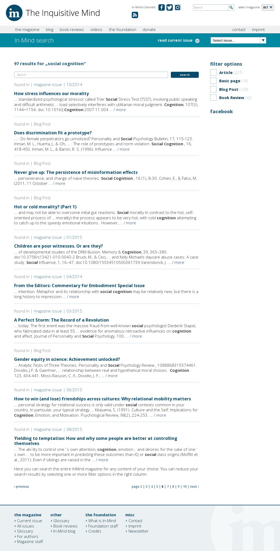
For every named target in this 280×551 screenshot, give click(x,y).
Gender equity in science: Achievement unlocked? (67, 359)
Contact (135, 520)
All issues (25, 525)
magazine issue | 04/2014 (58, 276)
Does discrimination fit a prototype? (53, 133)
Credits (94, 531)
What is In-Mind (102, 520)
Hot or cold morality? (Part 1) (45, 207)
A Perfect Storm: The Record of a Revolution (61, 320)
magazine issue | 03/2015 (58, 311)
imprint (258, 29)
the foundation (122, 29)
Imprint (135, 525)
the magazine (27, 29)
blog (49, 29)
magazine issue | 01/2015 (58, 237)
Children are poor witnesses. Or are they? (58, 246)
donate (149, 29)
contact (239, 29)
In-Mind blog (64, 531)
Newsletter (139, 531)
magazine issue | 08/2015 (58, 429)
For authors (27, 536)
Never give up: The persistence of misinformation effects (76, 172)
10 (185, 486)
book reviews (72, 29)
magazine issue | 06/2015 (58, 389)
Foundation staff (103, 525)
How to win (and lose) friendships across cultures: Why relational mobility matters (102, 399)
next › (194, 486)
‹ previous (21, 486)
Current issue (29, 520)
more (121, 109)
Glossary (25, 531)
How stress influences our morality (51, 93)
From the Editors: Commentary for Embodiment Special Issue (79, 285)
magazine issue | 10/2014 (58, 84)
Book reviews (65, 525)
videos (96, 29)
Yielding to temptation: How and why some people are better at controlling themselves (95, 440)
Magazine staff (30, 541)
